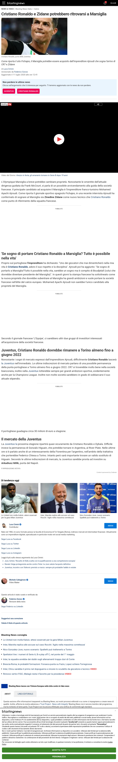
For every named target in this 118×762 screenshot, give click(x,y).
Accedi (113, 3)
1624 (38, 717)
